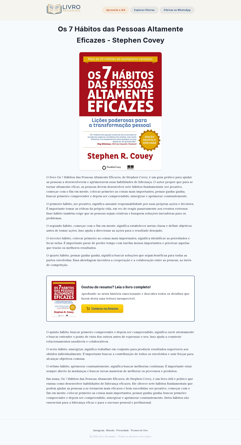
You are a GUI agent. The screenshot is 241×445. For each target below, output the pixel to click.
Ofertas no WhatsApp (177, 10)
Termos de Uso (139, 430)
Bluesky (110, 430)
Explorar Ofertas (144, 10)
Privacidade (122, 430)
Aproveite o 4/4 (115, 10)
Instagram (98, 430)
